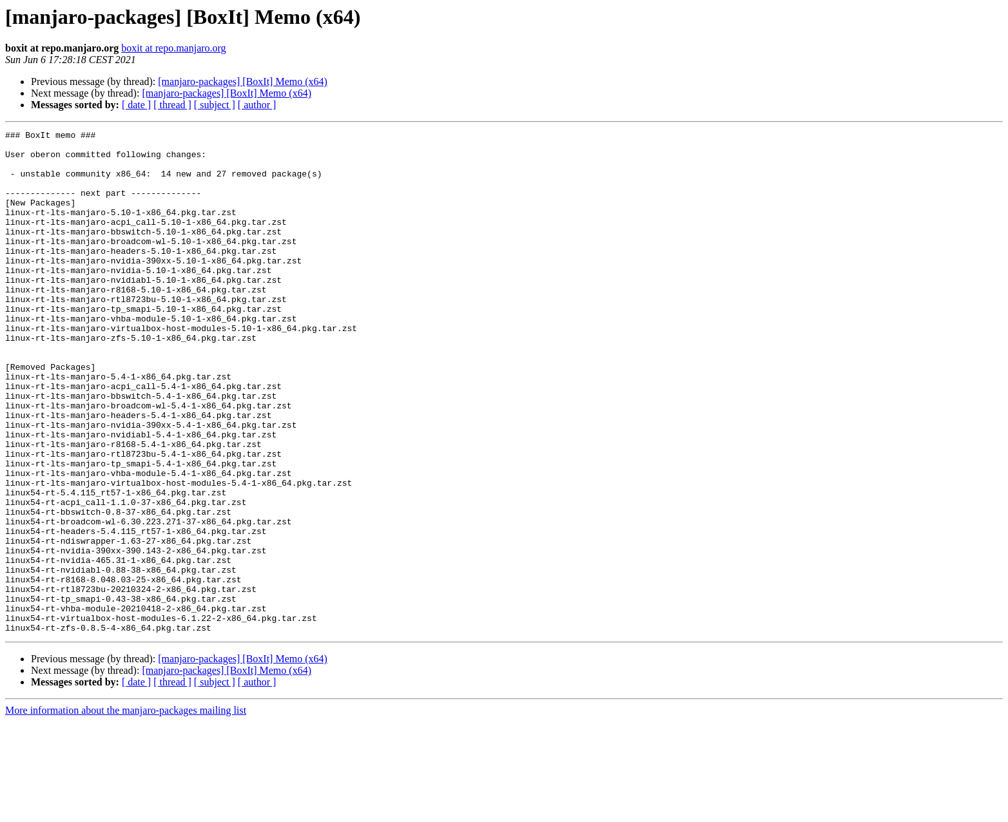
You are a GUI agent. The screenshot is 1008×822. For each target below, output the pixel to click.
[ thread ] (172, 104)
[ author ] (257, 104)
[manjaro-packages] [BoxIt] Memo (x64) (242, 81)
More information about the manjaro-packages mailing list (125, 810)
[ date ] (136, 104)
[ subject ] (214, 104)
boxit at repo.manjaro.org (173, 48)
